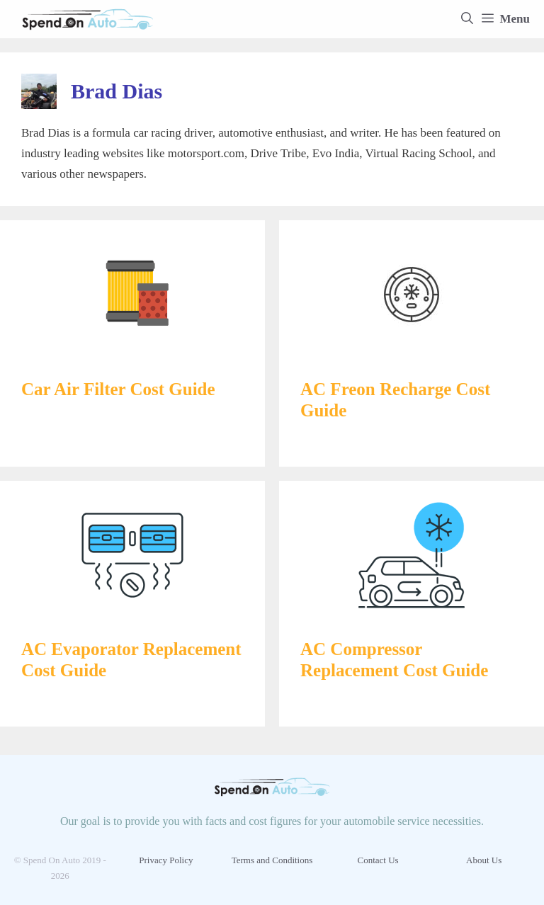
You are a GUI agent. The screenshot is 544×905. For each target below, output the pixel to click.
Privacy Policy (166, 860)
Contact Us (378, 860)
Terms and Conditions (272, 860)
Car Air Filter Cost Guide (118, 389)
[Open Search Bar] (467, 19)
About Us (484, 860)
